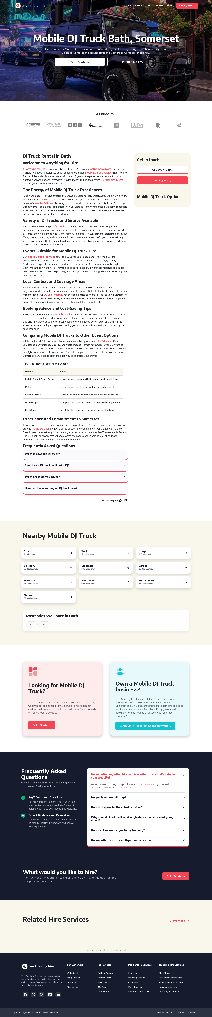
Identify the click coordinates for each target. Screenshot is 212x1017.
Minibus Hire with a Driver (171, 982)
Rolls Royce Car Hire (169, 991)
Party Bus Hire (135, 987)
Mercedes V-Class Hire (139, 991)
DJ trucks (60, 226)
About (138, 5)
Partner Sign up (105, 973)
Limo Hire (133, 973)
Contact (158, 5)
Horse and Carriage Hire (170, 977)
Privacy (180, 1012)
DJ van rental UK (53, 294)
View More (179, 920)
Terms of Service (163, 1012)
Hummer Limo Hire (168, 987)
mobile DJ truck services (99, 172)
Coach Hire (133, 982)
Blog (169, 5)
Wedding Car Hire (136, 977)
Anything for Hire (35, 169)
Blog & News (73, 977)
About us (71, 982)
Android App (104, 991)
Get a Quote (73, 973)
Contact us (72, 987)
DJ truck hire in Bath (112, 180)
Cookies (192, 1012)
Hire (148, 5)
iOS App (102, 987)
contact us (126, 787)
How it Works (104, 982)
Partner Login (104, 977)
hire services (147, 784)
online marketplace (100, 169)
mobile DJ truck (44, 203)
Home (128, 5)
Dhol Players (165, 973)
